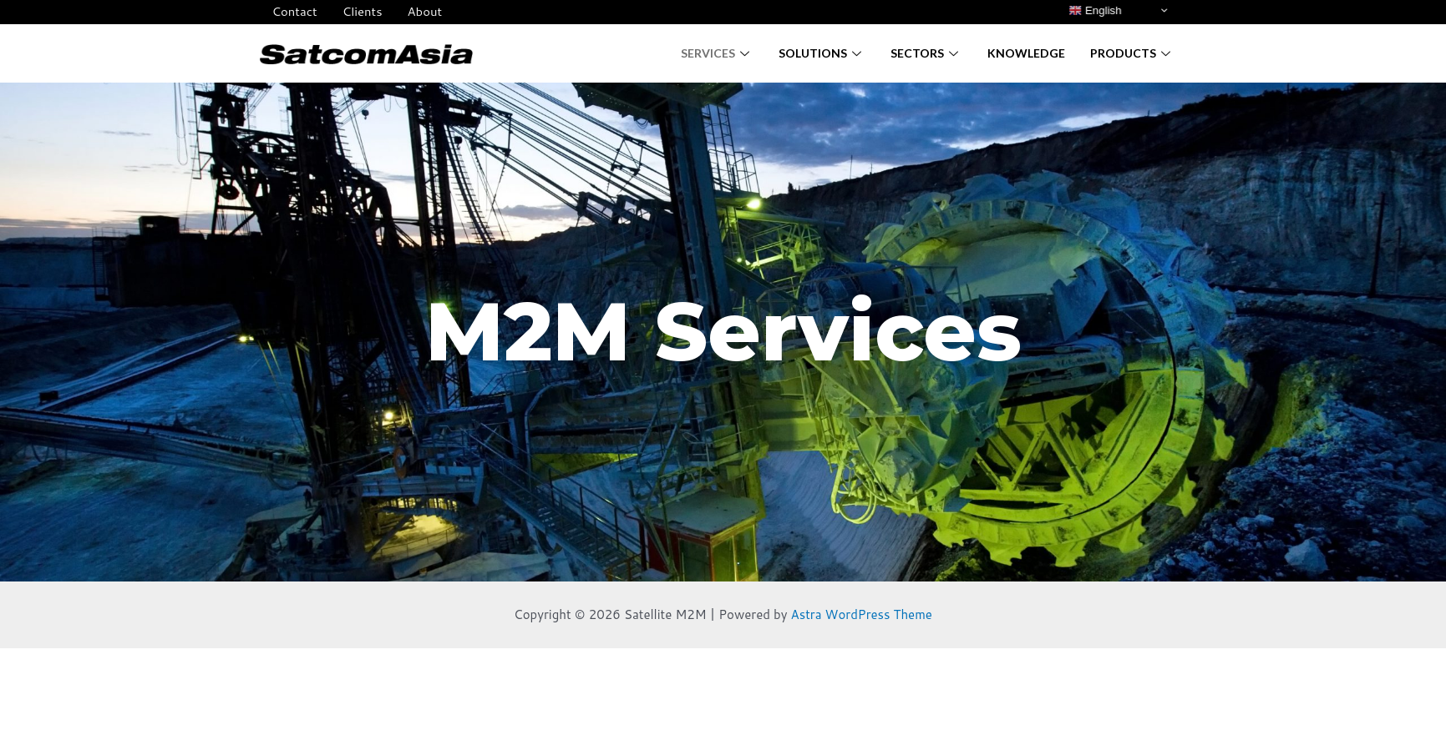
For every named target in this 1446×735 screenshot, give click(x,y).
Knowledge (1026, 53)
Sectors (926, 53)
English (1094, 11)
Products (1132, 53)
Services (717, 53)
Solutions (822, 53)
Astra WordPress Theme (862, 614)
